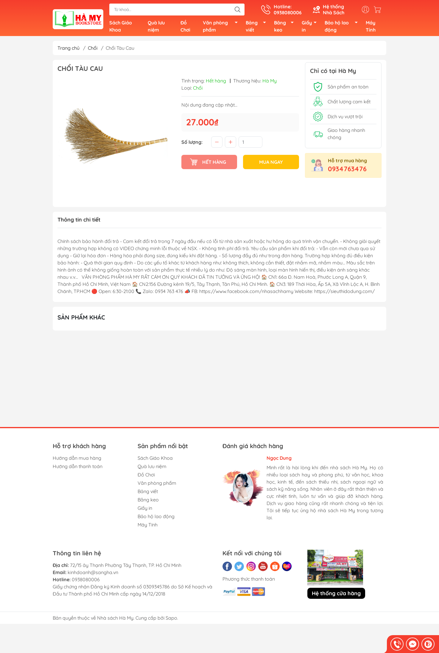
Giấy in (311, 27)
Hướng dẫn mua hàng (77, 460)
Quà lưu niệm (156, 27)
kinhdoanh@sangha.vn (93, 574)
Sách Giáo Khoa (120, 27)
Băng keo (285, 27)
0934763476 (347, 171)
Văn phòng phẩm (222, 27)
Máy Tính (371, 27)
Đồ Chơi (185, 27)
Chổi (92, 50)
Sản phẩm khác (81, 319)
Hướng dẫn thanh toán (77, 468)
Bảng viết (257, 27)
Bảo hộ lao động (343, 27)
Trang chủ (68, 50)
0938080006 (86, 582)
